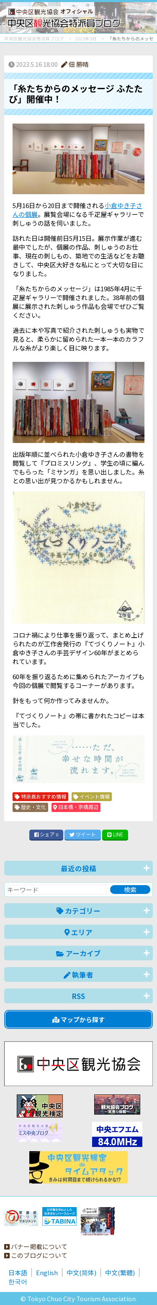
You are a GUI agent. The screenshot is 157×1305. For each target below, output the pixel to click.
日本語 (17, 1272)
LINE (115, 834)
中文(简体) (81, 1272)
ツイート (82, 834)
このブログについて (35, 1255)
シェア (46, 834)
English (47, 1272)
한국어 (17, 1281)
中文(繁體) (120, 1272)
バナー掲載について (35, 1246)
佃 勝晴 (75, 64)
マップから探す (78, 1019)
